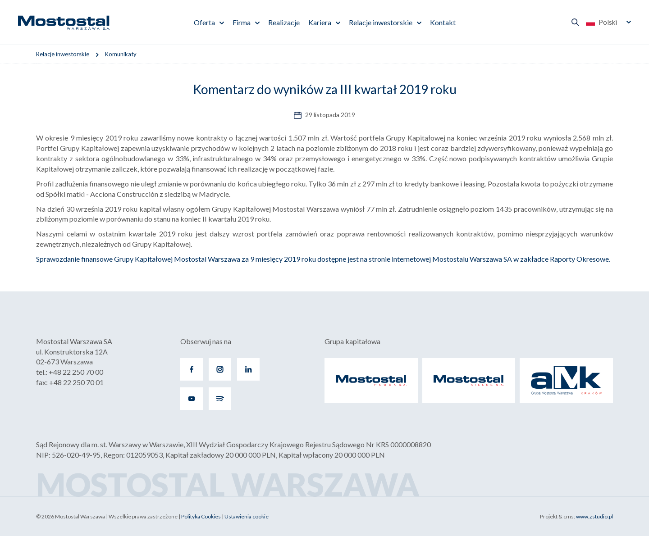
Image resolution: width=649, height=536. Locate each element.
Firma (242, 22)
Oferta (204, 22)
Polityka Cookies (201, 516)
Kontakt (443, 22)
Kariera (319, 22)
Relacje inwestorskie (380, 22)
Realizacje (284, 22)
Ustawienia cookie (246, 516)
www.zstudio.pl (594, 516)
